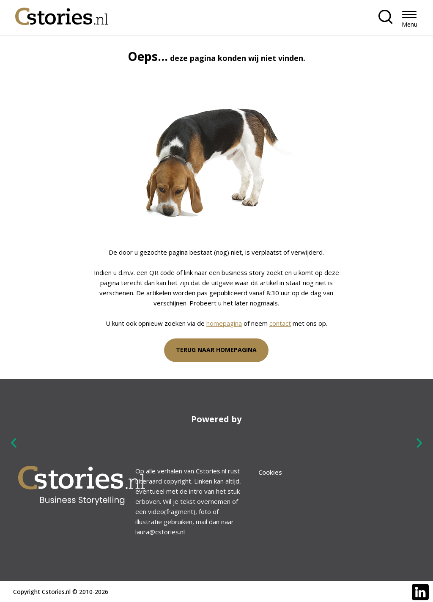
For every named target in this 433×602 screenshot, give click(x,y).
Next (419, 443)
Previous (14, 443)
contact (280, 323)
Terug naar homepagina (216, 350)
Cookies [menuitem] (270, 472)
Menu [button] (409, 24)
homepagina (224, 323)
